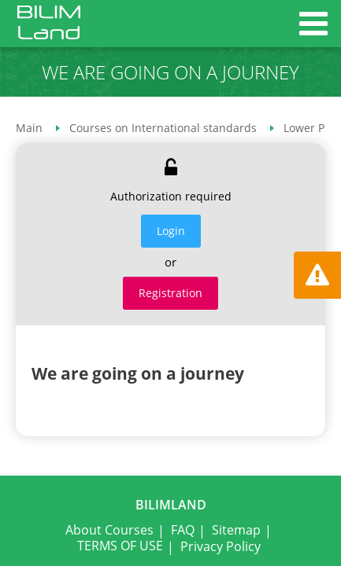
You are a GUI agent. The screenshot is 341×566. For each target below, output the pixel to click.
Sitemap (236, 529)
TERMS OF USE (120, 545)
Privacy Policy (220, 546)
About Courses (109, 529)
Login (171, 230)
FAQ (183, 529)
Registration (170, 292)
